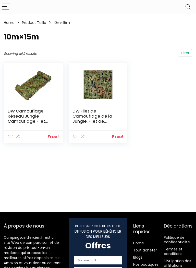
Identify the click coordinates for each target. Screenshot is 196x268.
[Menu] (6, 7)
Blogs (137, 257)
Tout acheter (145, 250)
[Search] (188, 7)
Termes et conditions (173, 251)
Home (9, 22)
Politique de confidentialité (177, 240)
